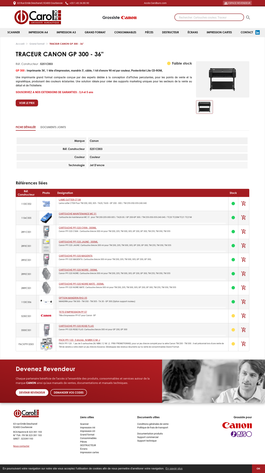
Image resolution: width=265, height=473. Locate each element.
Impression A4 (38, 32)
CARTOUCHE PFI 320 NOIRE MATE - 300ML (81, 283)
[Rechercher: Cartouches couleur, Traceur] (209, 17)
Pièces (149, 32)
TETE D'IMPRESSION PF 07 (73, 311)
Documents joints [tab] (53, 127)
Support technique (146, 440)
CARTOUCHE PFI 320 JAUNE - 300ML (78, 241)
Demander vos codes (68, 392)
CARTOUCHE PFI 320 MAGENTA (75, 255)
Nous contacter (21, 446)
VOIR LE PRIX (27, 103)
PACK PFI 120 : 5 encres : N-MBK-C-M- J (79, 339)
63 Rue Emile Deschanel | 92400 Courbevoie (40, 3)
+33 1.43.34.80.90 (79, 3)
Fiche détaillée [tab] (26, 127)
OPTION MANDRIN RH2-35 (73, 297)
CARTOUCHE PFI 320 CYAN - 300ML (78, 227)
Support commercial (147, 437)
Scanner (13, 32)
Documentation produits (150, 433)
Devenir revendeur (32, 392)
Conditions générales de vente (152, 423)
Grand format (95, 32)
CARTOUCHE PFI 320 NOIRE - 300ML (78, 269)
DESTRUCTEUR (170, 32)
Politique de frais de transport (152, 427)
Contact (247, 32)
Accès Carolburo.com (155, 3)
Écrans (193, 32)
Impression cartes (219, 32)
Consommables (125, 32)
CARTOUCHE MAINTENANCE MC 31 (78, 213)
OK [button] (258, 468)
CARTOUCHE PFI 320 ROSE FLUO (76, 325)
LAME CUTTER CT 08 (70, 199)
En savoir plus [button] (174, 468)
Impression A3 (66, 32)
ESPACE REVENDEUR (237, 3)
